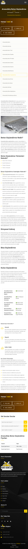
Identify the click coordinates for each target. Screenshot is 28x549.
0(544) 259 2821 (6, 532)
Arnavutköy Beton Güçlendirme (9, 74)
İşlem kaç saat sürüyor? (7, 422)
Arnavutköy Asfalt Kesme (8, 70)
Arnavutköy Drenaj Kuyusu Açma (10, 95)
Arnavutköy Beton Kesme (8, 66)
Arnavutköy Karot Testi (7, 50)
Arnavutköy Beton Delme (8, 62)
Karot (3, 486)
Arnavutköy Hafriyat (7, 87)
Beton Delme (5, 491)
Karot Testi (4, 495)
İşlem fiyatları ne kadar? (7, 430)
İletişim (4, 500)
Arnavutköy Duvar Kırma (8, 79)
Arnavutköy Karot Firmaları (8, 58)
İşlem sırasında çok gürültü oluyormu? (10, 426)
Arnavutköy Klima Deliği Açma (9, 91)
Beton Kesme (5, 493)
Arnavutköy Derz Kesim (8, 83)
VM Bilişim (18, 543)
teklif (8, 22)
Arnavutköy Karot (6, 42)
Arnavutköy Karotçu (7, 46)
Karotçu (4, 488)
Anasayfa (10, 12)
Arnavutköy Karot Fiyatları (8, 54)
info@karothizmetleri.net (8, 537)
